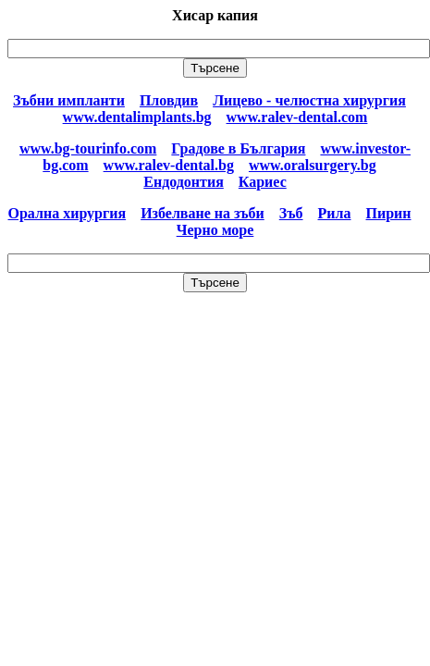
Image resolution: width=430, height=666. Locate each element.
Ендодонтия (183, 182)
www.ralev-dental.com (297, 117)
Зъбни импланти (69, 100)
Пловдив (169, 100)
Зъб (291, 213)
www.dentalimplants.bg (137, 117)
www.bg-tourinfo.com (87, 148)
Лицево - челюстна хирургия (309, 100)
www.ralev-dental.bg (169, 165)
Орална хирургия (67, 213)
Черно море (215, 230)
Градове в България (238, 148)
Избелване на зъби (202, 213)
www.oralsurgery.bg (312, 165)
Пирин (389, 213)
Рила (334, 213)
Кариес (263, 182)
